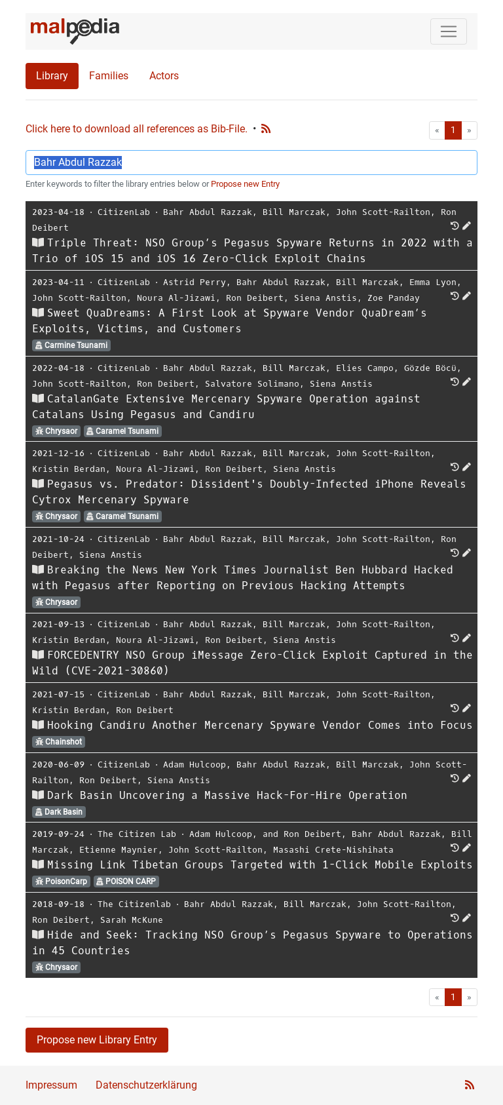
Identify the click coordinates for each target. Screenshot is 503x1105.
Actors (164, 75)
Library (52, 75)
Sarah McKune (131, 919)
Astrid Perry (194, 282)
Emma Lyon (432, 282)
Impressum (51, 1085)
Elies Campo (365, 368)
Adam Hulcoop (194, 764)
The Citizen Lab (137, 834)
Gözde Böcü (430, 368)
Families (108, 75)
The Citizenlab (134, 904)
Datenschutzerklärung (146, 1085)
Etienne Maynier (118, 849)
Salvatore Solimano (252, 383)
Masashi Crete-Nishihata (333, 849)
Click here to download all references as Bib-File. (137, 129)
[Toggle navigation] (448, 31)
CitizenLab (124, 212)
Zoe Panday (393, 297)
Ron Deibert (255, 297)
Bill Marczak (294, 212)
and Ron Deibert (302, 834)
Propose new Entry (245, 184)
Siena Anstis (325, 297)
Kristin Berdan (68, 469)
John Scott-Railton (383, 212)
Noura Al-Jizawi (176, 297)
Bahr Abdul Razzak (207, 212)
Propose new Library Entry (97, 1040)
